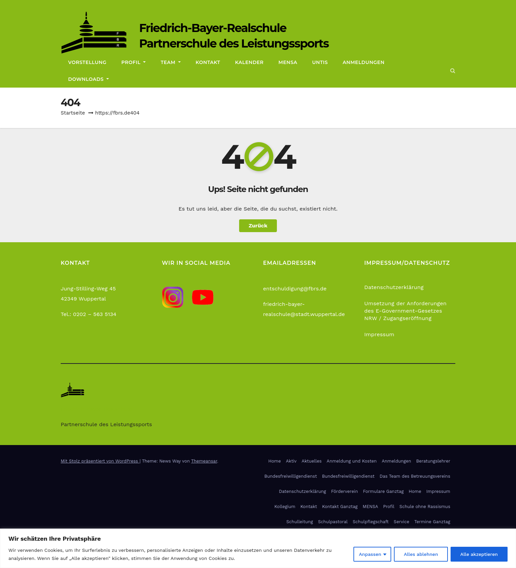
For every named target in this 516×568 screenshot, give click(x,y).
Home (274, 461)
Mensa (288, 62)
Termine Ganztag (432, 521)
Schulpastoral (333, 521)
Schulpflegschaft (371, 521)
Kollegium (285, 506)
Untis (320, 62)
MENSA (370, 506)
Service (401, 521)
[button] (452, 70)
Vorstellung (87, 62)
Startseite (73, 113)
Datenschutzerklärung (394, 287)
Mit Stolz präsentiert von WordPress (100, 461)
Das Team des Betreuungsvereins (415, 476)
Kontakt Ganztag (339, 506)
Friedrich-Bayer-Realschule (212, 28)
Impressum (379, 334)
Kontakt (208, 62)
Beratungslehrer (433, 461)
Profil (133, 62)
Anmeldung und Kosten (352, 461)
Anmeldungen (363, 62)
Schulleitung (299, 521)
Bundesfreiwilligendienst (290, 476)
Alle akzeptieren (479, 554)
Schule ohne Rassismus (424, 506)
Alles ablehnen (421, 554)
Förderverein (344, 491)
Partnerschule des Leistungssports (233, 43)
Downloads (88, 79)
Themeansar (204, 461)
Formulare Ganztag (383, 491)
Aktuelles (311, 461)
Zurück (258, 225)
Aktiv (291, 461)
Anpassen (370, 554)
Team (171, 62)
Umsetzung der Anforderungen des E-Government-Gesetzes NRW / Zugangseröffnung (405, 310)
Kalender (249, 62)
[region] (258, 548)
